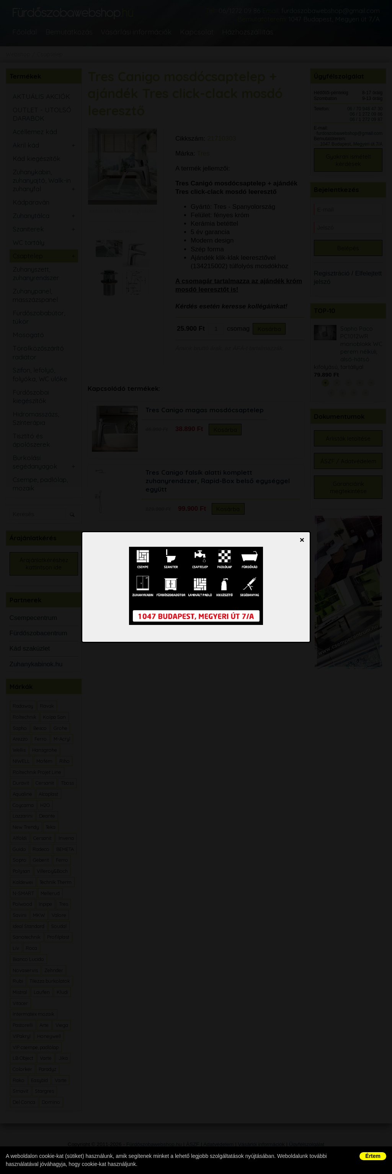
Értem (373, 1156)
